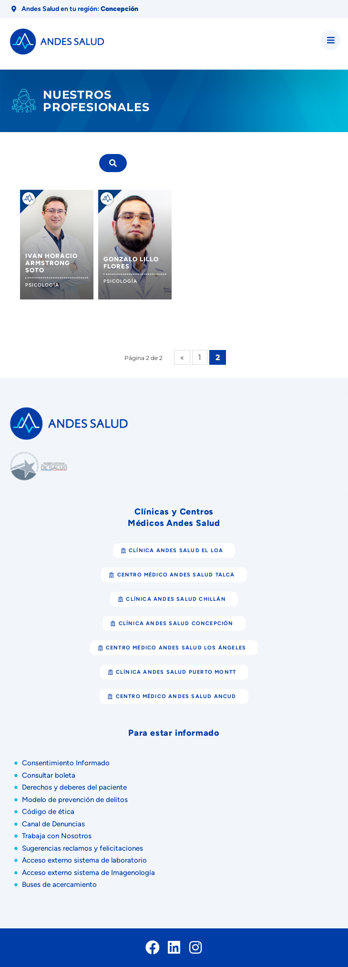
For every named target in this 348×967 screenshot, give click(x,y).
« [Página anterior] (182, 357)
